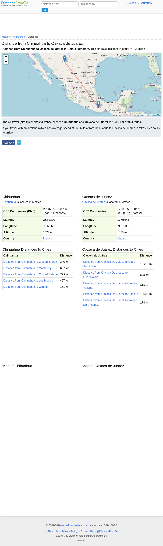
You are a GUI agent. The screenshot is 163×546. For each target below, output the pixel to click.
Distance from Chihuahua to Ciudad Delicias (30, 274)
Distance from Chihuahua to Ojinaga (26, 286)
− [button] (6, 61)
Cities (132, 3)
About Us (53, 531)
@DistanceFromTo (107, 531)
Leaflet (142, 115)
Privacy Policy (69, 531)
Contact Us (87, 531)
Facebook (8, 142)
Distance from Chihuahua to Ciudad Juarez (30, 261)
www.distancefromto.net (74, 525)
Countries (146, 3)
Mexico (47, 238)
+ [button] (6, 57)
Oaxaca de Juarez (93, 202)
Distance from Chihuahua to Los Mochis (28, 280)
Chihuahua (9, 202)
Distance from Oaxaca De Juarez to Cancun (110, 294)
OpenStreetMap (154, 115)
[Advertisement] (81, 23)
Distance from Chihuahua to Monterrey (27, 268)
